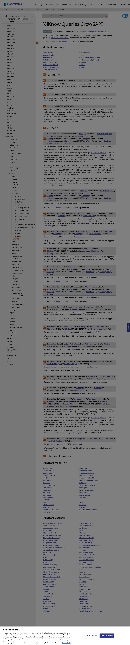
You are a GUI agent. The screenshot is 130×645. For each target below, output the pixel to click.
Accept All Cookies (107, 638)
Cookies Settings (91, 638)
